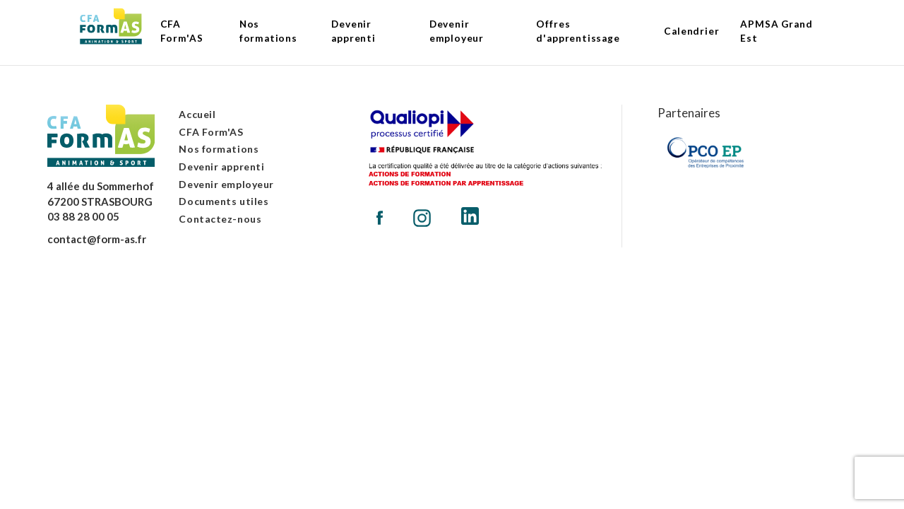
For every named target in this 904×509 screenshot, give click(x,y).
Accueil (197, 114)
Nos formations (218, 149)
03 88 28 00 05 (83, 216)
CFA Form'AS (211, 132)
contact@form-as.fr (96, 239)
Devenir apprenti (221, 166)
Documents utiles (223, 201)
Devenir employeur (226, 184)
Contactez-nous (220, 219)
